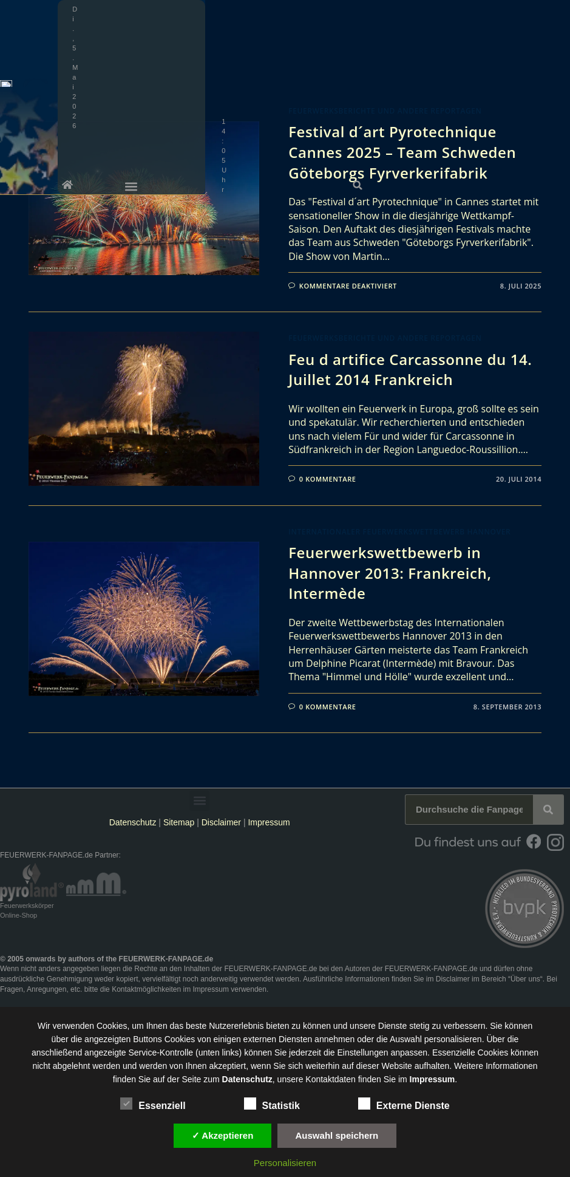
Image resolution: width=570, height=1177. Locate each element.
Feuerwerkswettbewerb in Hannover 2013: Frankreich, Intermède (389, 572)
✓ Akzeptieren (223, 1135)
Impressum (269, 822)
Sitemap (180, 822)
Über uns (525, 979)
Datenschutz (133, 822)
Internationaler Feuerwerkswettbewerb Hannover (399, 532)
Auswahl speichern (337, 1135)
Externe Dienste (404, 1103)
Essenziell (152, 1103)
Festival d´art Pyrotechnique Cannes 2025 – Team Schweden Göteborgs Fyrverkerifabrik (402, 151)
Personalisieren (285, 1163)
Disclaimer (221, 822)
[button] (556, 9)
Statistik (272, 1103)
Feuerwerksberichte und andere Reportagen (384, 111)
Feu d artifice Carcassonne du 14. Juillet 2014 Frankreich (410, 369)
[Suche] (548, 809)
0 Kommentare (327, 478)
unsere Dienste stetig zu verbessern (417, 1026)
